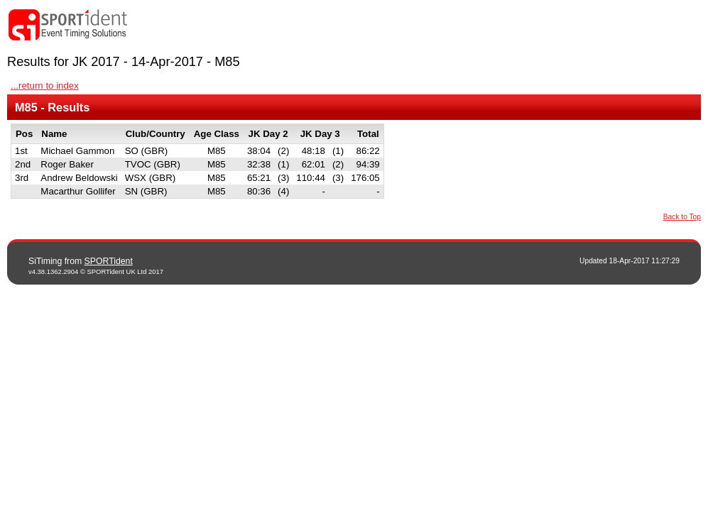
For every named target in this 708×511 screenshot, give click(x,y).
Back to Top (682, 217)
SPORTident (109, 261)
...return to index (45, 85)
